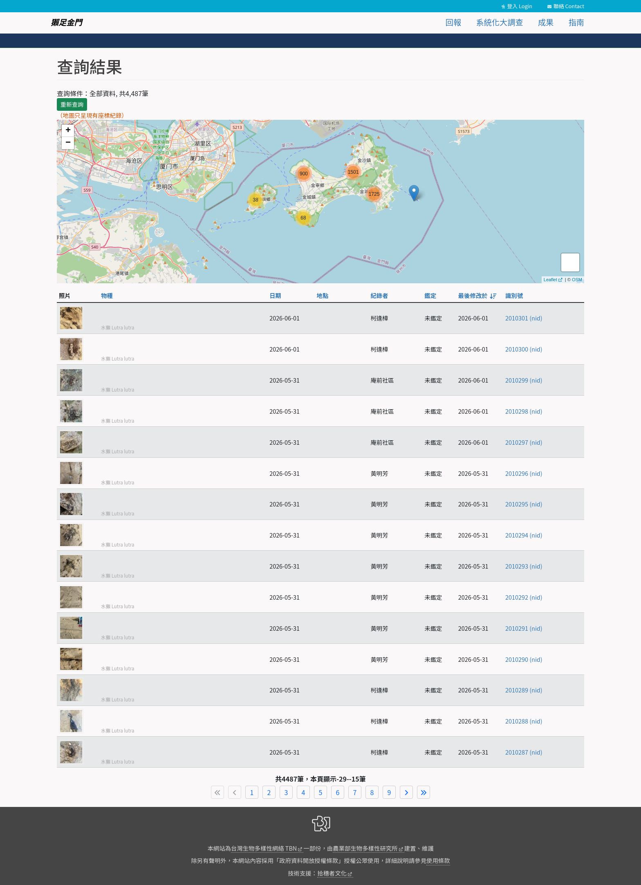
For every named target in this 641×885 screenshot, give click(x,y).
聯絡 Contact (569, 6)
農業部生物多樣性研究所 (365, 848)
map (319, 201)
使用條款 (438, 860)
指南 (576, 22)
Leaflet (550, 279)
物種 (107, 295)
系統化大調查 (499, 22)
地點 (323, 295)
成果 (546, 22)
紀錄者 (379, 295)
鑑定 (430, 295)
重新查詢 (72, 104)
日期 (275, 295)
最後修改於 (476, 295)
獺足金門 (66, 22)
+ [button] (68, 131)
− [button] (68, 143)
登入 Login (519, 6)
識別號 (514, 295)
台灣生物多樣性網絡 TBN (264, 848)
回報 (453, 22)
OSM (577, 279)
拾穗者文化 (332, 873)
